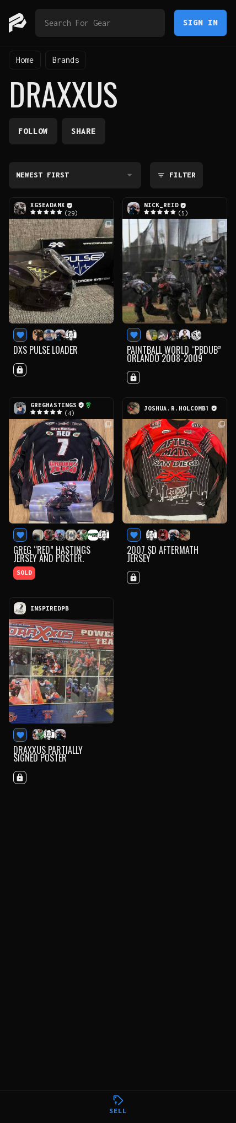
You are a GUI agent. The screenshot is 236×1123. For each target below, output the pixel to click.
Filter (176, 175)
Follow (33, 131)
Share (83, 131)
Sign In (200, 22)
